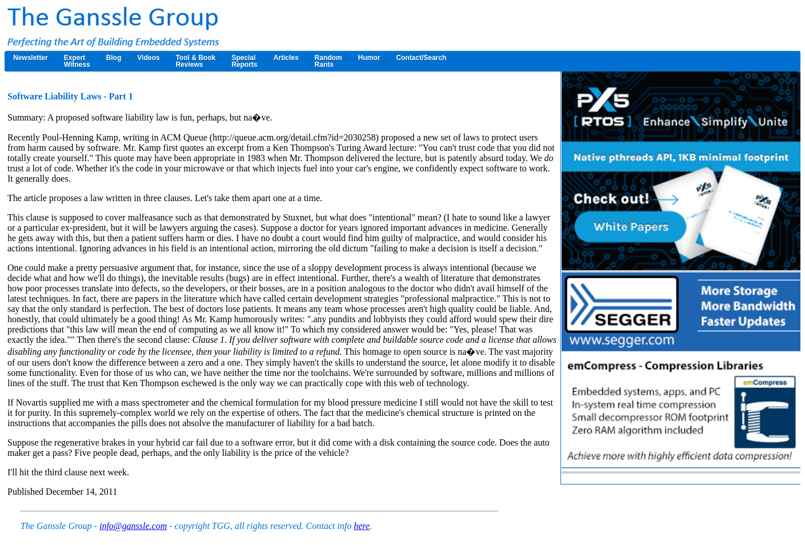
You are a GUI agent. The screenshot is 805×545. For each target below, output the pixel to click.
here (362, 526)
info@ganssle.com (133, 526)
